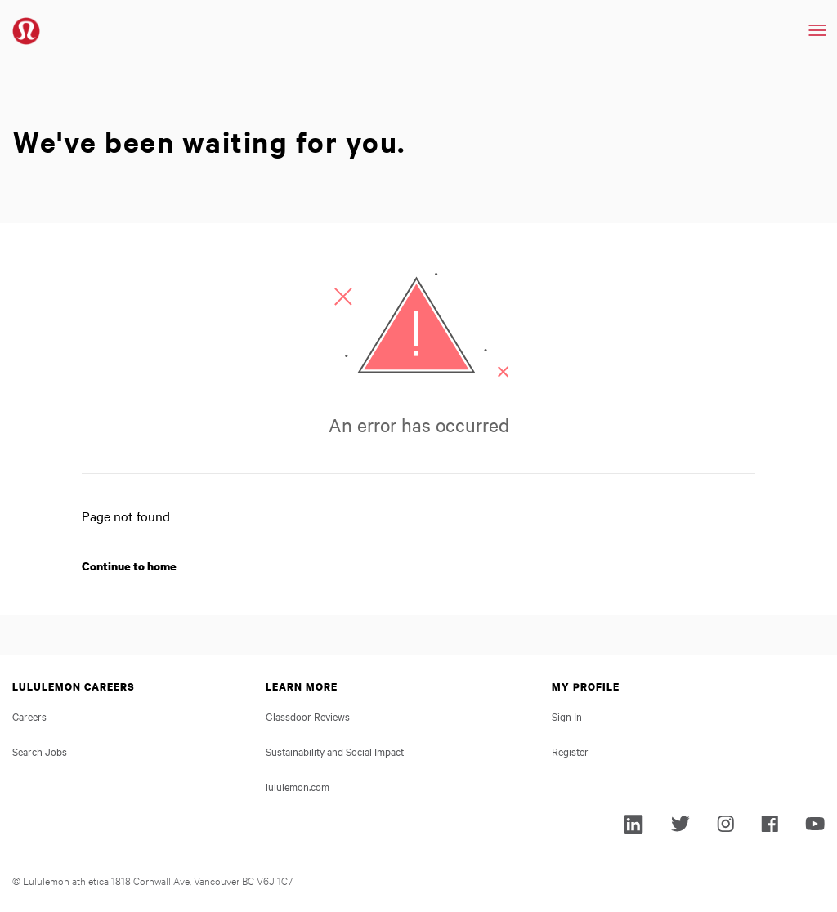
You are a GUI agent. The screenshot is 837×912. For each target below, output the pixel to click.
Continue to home (129, 566)
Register (570, 751)
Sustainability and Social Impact (335, 751)
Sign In (567, 716)
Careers (29, 716)
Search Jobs (39, 751)
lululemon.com (297, 786)
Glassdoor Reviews (308, 716)
